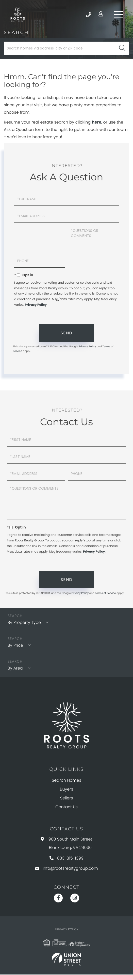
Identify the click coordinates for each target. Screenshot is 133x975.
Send (67, 333)
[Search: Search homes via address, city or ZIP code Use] (66, 49)
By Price (15, 646)
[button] (122, 49)
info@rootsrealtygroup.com (66, 869)
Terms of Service (105, 593)
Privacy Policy (36, 305)
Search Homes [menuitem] (66, 781)
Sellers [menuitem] (66, 798)
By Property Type (24, 623)
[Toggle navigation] (118, 14)
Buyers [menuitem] (66, 790)
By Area (15, 669)
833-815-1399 (66, 859)
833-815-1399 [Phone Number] (86, 14)
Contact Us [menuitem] (66, 807)
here (96, 123)
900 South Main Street (66, 844)
